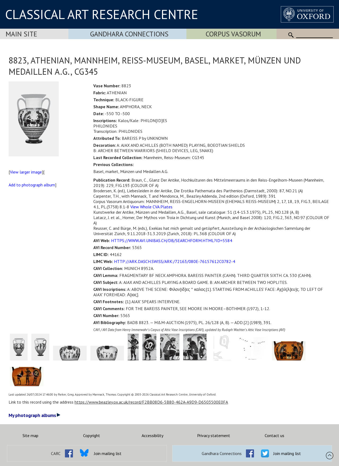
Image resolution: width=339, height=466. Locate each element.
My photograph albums (34, 415)
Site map (30, 435)
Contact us (274, 435)
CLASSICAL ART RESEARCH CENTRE (101, 14)
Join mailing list (107, 453)
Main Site (21, 33)
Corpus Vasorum (233, 33)
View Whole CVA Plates (151, 206)
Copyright (91, 435)
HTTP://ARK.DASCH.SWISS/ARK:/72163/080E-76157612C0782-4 (174, 261)
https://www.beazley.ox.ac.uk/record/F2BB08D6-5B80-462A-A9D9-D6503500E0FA (151, 402)
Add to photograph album (32, 184)
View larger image (26, 172)
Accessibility (152, 435)
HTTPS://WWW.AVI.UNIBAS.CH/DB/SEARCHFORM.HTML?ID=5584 (171, 240)
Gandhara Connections (129, 33)
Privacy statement (213, 435)
